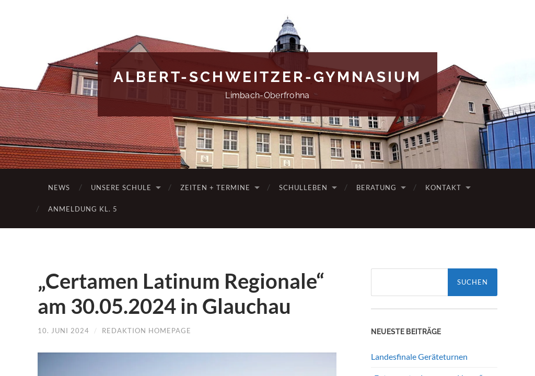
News (59, 187)
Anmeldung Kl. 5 (83, 209)
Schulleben (303, 187)
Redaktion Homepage (146, 330)
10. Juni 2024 (63, 330)
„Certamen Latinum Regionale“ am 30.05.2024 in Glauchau (181, 293)
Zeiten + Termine (215, 187)
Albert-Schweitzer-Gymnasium (267, 77)
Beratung (376, 187)
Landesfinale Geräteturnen (419, 356)
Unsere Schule (121, 187)
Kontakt (443, 187)
